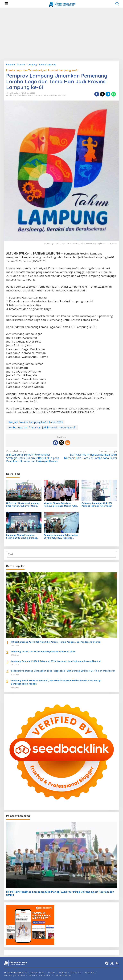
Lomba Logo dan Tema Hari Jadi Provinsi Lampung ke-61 (42, 70)
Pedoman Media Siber (40, 975)
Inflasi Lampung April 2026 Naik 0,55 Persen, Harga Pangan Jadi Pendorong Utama (55, 642)
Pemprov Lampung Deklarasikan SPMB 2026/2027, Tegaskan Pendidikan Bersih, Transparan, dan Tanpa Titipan (61, 536)
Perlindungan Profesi (14, 975)
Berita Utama (34, 95)
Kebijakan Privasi (62, 975)
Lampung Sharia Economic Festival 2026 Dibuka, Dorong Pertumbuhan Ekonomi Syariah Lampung (22, 536)
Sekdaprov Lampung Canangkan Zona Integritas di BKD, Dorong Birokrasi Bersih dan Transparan (63, 670)
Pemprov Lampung (49, 95)
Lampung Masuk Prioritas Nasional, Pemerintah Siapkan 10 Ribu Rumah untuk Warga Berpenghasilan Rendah (56, 682)
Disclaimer (75, 972)
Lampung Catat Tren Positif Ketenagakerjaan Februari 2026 (43, 651)
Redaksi (63, 972)
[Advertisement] (61, 34)
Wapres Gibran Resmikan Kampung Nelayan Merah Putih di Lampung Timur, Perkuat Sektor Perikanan (60, 504)
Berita (24, 95)
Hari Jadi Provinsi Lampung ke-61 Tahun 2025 (35, 422)
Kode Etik (89, 972)
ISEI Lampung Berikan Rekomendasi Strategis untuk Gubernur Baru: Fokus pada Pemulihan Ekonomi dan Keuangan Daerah (32, 456)
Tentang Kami (37, 972)
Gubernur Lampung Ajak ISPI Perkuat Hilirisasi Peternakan (97, 504)
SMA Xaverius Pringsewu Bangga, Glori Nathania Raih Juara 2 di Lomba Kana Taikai (90, 455)
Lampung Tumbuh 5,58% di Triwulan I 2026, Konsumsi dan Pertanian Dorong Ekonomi (56, 661)
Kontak (51, 972)
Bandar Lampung (13, 95)
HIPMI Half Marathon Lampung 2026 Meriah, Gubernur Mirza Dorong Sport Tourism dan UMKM (23, 504)
